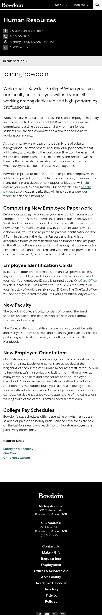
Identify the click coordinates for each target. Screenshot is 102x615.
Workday (32, 227)
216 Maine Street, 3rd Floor (26, 30)
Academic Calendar (51, 583)
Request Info (51, 559)
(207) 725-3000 (51, 535)
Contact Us (51, 546)
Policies (51, 601)
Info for (79, 5)
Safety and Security (18, 449)
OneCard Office (85, 280)
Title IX (51, 595)
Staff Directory (19, 47)
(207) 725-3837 (19, 36)
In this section (13, 61)
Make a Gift (51, 552)
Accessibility (51, 577)
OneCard (10, 453)
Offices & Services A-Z (51, 571)
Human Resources (29, 20)
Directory (51, 589)
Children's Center (16, 457)
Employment (51, 565)
